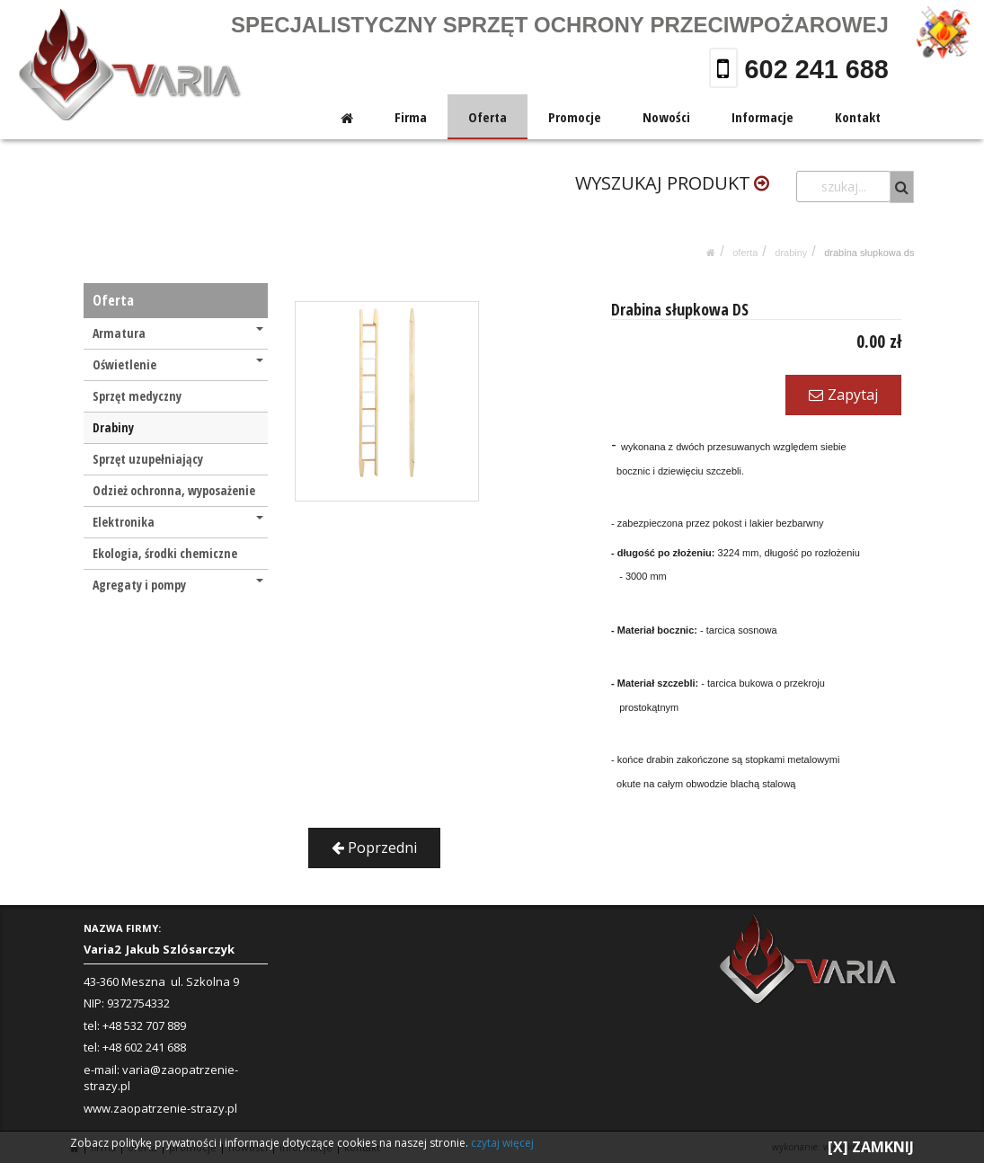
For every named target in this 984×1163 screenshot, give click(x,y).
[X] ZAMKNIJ (871, 1147)
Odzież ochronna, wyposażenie (174, 490)
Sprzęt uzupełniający (148, 458)
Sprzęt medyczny (137, 395)
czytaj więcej (502, 1142)
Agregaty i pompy (178, 584)
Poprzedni (374, 847)
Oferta (488, 117)
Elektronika (178, 521)
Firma (411, 117)
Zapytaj (843, 394)
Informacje (762, 117)
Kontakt (858, 117)
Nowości (666, 117)
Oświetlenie (178, 364)
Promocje (574, 117)
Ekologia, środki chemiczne (165, 553)
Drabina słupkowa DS (869, 252)
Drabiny (791, 252)
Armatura (178, 333)
